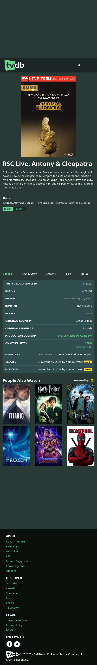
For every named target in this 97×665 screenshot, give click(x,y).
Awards (10, 588)
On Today (11, 583)
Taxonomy (12, 607)
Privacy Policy (14, 625)
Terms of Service (16, 620)
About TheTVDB (16, 541)
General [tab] (7, 273)
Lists (8, 598)
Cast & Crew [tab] (29, 273)
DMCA (10, 630)
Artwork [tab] (51, 273)
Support (11, 570)
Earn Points (13, 546)
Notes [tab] (84, 273)
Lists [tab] (69, 273)
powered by (83, 380)
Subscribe (12, 551)
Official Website (82, 347)
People (10, 603)
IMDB (88, 343)
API (8, 556)
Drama (87, 313)
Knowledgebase (15, 566)
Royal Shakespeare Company (74, 335)
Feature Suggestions (18, 561)
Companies (13, 593)
